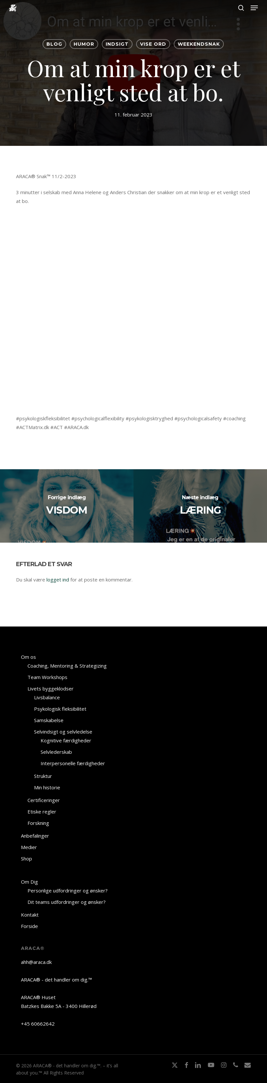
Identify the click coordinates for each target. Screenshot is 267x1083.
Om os (28, 657)
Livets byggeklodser (50, 688)
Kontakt (30, 914)
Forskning (38, 823)
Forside (29, 926)
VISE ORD (153, 44)
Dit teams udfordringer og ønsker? (66, 902)
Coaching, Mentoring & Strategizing (67, 665)
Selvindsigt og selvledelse (63, 731)
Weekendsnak (199, 44)
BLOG (54, 44)
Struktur (43, 776)
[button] (254, 8)
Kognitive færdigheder (66, 740)
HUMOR (84, 44)
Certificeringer (43, 800)
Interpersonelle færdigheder (73, 763)
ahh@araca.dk (36, 962)
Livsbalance (47, 697)
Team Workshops (47, 677)
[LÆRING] (200, 506)
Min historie (47, 787)
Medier (29, 847)
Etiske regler (41, 811)
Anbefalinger (35, 835)
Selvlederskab (56, 752)
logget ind (57, 579)
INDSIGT (117, 44)
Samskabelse (48, 720)
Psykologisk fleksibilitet (60, 708)
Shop (26, 858)
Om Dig (29, 881)
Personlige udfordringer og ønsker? (67, 890)
